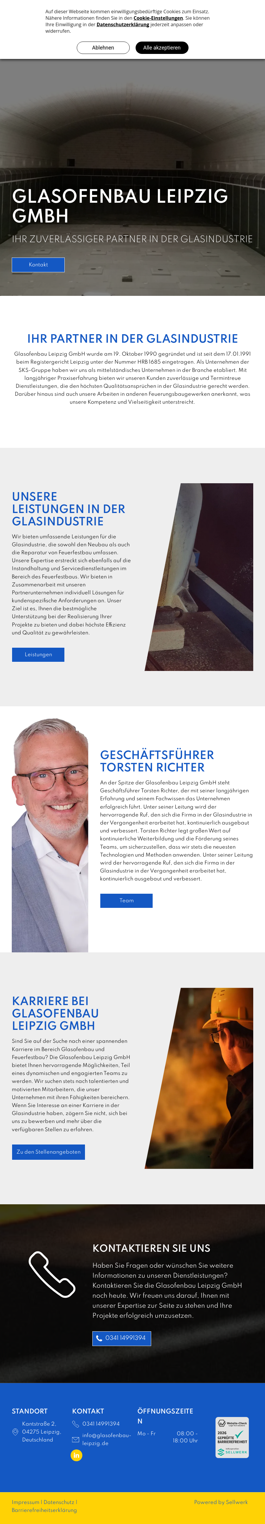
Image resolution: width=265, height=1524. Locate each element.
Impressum (25, 1502)
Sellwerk (237, 1502)
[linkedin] (76, 1456)
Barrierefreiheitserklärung (44, 1510)
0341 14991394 (101, 1424)
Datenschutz (59, 1502)
